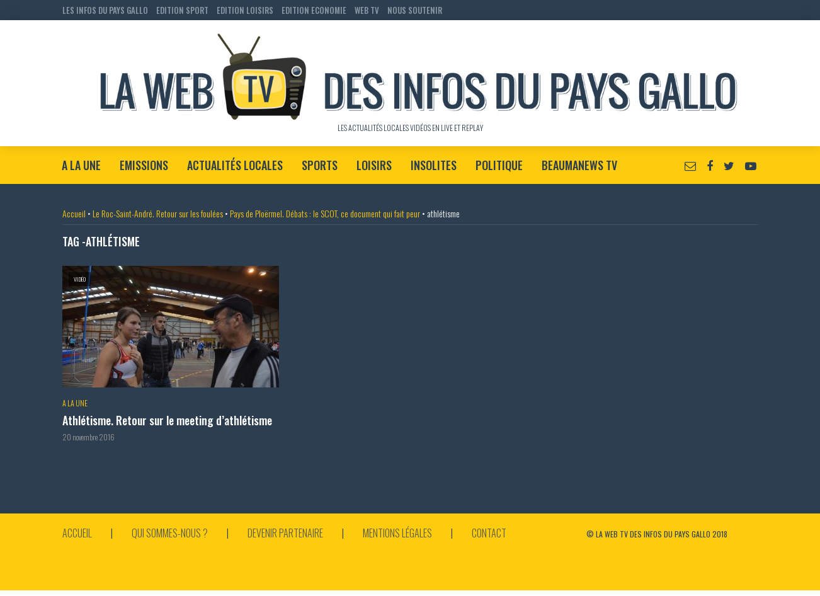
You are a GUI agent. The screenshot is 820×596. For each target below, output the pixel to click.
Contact (489, 533)
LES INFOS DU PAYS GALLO (105, 10)
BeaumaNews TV (579, 165)
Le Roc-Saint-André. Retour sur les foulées (158, 213)
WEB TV (367, 10)
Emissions (144, 165)
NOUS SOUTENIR (414, 10)
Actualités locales (235, 165)
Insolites (434, 165)
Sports (320, 165)
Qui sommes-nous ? (170, 533)
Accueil (74, 213)
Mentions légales (397, 533)
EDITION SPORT (182, 10)
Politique (499, 165)
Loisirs (374, 165)
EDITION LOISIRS (245, 10)
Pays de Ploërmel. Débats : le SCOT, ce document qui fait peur (325, 213)
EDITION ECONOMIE (314, 10)
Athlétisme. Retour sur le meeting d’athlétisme (167, 420)
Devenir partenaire (285, 533)
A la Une (81, 165)
